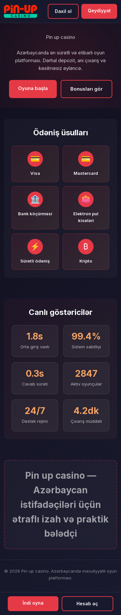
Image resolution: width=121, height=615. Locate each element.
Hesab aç (87, 603)
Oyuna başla (33, 88)
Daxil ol (63, 11)
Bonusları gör (86, 89)
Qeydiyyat (99, 10)
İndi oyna (33, 603)
